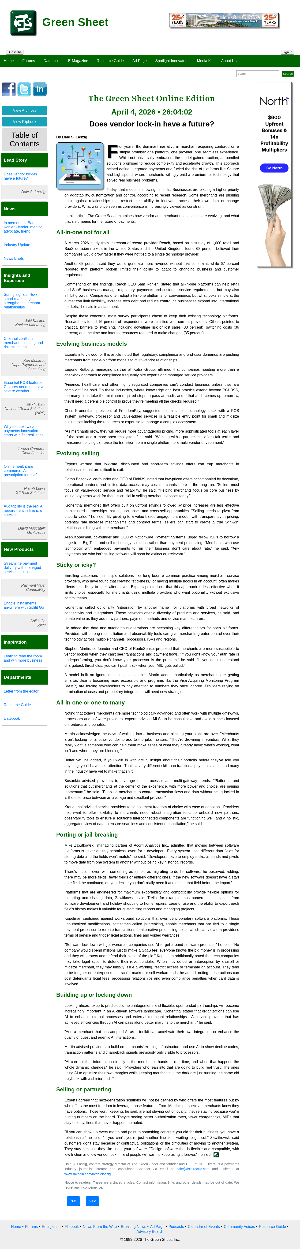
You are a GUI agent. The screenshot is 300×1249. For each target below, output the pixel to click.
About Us (229, 61)
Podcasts (176, 1227)
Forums (28, 61)
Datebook (52, 61)
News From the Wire (100, 1227)
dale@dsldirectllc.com (192, 1169)
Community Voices (239, 1227)
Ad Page (139, 61)
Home (9, 61)
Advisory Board (149, 1232)
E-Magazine (78, 61)
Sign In (287, 52)
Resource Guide (110, 61)
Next (92, 1201)
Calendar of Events (204, 1227)
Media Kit (205, 61)
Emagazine (51, 1227)
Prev (73, 1201)
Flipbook (71, 1227)
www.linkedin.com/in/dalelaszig (87, 1174)
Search (288, 73)
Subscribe (15, 52)
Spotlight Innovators (171, 61)
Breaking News (133, 1227)
